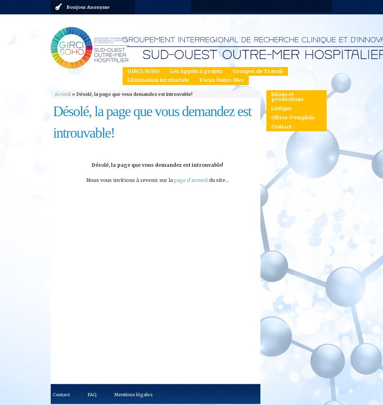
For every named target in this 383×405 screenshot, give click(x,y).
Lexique (281, 108)
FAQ (92, 394)
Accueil (63, 94)
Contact (281, 127)
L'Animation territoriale (158, 80)
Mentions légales (133, 394)
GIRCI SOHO (143, 71)
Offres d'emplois (293, 118)
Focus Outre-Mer (221, 80)
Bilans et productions (287, 97)
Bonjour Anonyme (88, 7)
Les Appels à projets (196, 71)
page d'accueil (191, 180)
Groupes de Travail (257, 71)
